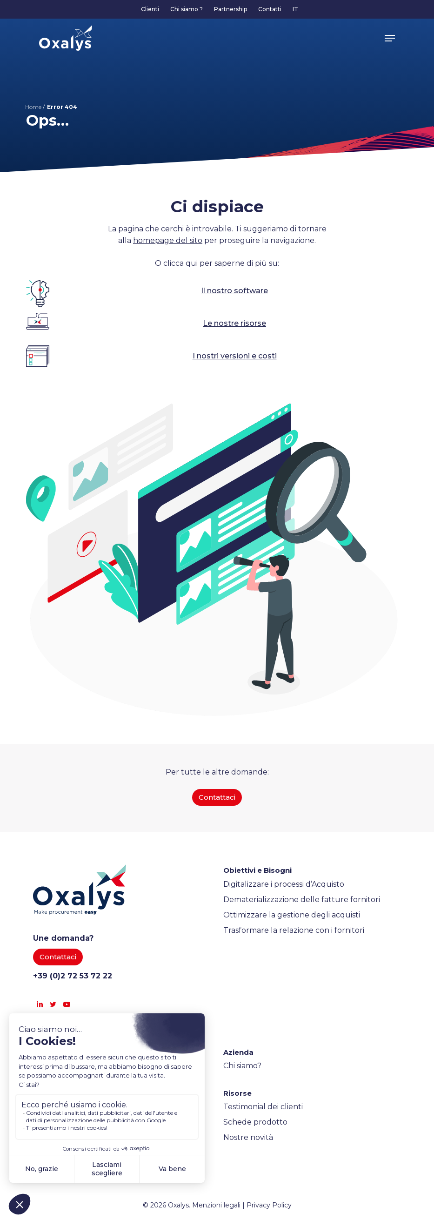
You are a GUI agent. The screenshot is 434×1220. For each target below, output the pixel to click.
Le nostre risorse (234, 323)
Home (33, 106)
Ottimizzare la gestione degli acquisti (291, 914)
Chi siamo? (242, 1065)
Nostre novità (248, 1137)
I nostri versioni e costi (235, 355)
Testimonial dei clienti (263, 1106)
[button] (390, 38)
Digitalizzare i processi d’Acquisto (283, 884)
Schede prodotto (255, 1122)
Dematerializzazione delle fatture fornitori (301, 899)
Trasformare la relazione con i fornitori (293, 930)
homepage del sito (167, 240)
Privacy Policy (269, 1205)
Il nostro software (234, 290)
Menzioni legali (216, 1205)
